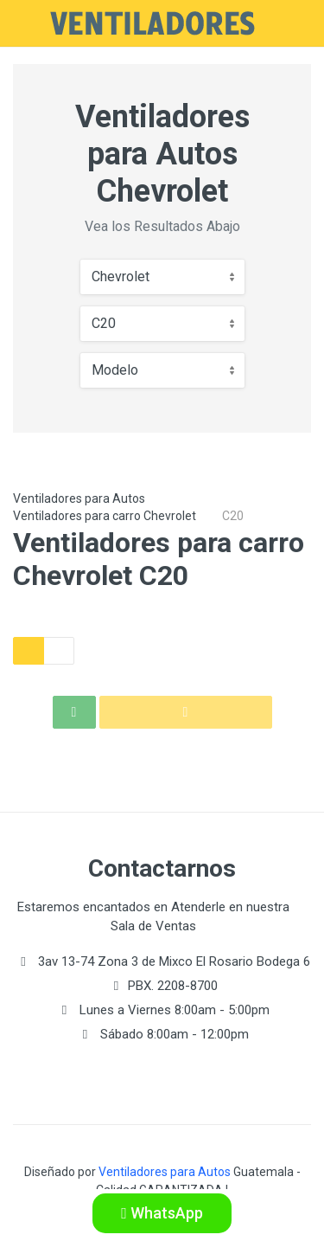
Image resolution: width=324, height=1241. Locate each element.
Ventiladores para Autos (79, 498)
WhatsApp (162, 1213)
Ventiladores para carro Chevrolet (104, 516)
